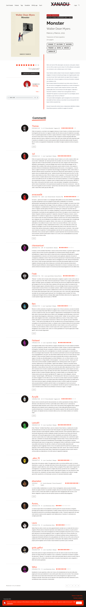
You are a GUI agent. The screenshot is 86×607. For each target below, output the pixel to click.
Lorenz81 (35, 423)
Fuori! (40, 5)
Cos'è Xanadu (9, 5)
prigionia (51, 48)
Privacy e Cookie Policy (77, 595)
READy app (34, 5)
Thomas (35, 126)
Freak (34, 274)
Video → (37, 91)
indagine (50, 44)
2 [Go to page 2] (72, 585)
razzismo (69, 44)
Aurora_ (35, 503)
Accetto (79, 603)
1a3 (33, 154)
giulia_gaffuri (37, 547)
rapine (59, 48)
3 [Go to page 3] (75, 585)
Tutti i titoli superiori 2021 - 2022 (59, 17)
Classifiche (27, 5)
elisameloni (36, 481)
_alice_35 (36, 458)
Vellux (34, 567)
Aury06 (35, 397)
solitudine (59, 44)
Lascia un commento (30, 73)
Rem (34, 304)
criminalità (51, 51)
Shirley (35, 86)
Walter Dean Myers (58, 28)
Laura (34, 523)
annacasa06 (37, 194)
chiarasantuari (38, 245)
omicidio (66, 48)
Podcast (17, 5)
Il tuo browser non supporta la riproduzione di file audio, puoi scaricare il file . (22, 98)
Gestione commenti (77, 598)
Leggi (34, 146)
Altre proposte (53, 15)
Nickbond (36, 340)
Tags (22, 5)
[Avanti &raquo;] (78, 585)
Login (75, 5)
